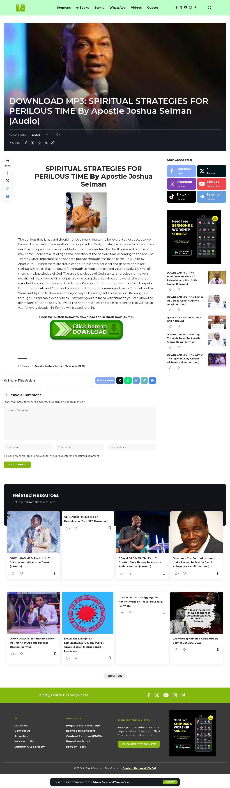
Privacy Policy (102, 782)
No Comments (17, 135)
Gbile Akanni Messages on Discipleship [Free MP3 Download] (84, 530)
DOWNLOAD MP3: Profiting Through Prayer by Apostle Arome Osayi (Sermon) (185, 339)
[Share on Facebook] (26, 143)
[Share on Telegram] (49, 143)
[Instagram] (190, 7)
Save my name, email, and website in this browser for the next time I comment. (54, 464)
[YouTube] (185, 7)
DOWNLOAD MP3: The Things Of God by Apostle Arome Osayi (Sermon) (185, 301)
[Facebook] (177, 7)
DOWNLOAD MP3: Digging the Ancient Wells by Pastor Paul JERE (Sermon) (142, 615)
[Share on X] (33, 143)
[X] (181, 7)
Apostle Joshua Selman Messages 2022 (62, 367)
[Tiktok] (181, 198)
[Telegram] (195, 7)
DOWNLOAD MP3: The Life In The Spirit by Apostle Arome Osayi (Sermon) (32, 571)
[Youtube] (211, 185)
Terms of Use (125, 782)
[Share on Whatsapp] (41, 143)
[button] (170, 782)
